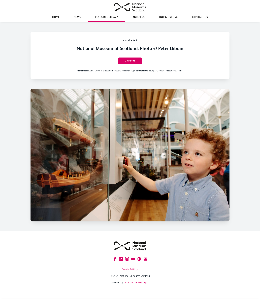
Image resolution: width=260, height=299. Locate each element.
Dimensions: (142, 70)
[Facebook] (115, 259)
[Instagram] (127, 259)
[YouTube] (133, 259)
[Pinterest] (139, 259)
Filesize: (169, 70)
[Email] (145, 259)
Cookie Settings (130, 269)
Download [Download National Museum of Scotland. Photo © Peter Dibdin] (130, 60)
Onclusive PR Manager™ (136, 282)
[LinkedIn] (121, 259)
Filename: (81, 70)
